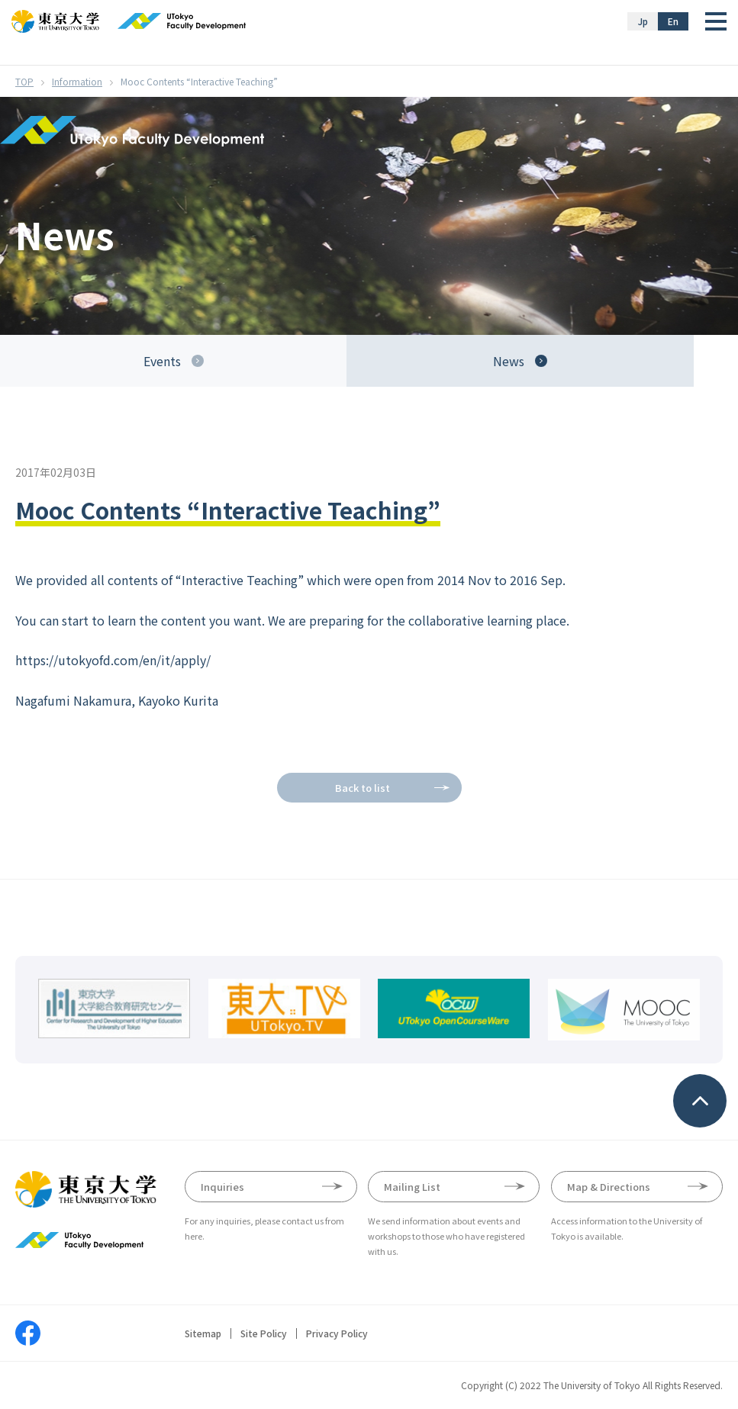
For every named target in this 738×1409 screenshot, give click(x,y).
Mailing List (412, 1186)
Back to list (362, 787)
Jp (643, 20)
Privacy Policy (337, 1333)
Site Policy (263, 1333)
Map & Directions (608, 1186)
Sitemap (203, 1333)
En (673, 20)
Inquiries (222, 1186)
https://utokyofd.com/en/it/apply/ (113, 660)
